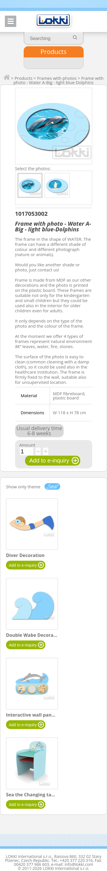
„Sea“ (52, 486)
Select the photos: (33, 168)
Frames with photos (56, 78)
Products (53, 51)
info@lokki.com (78, 864)
